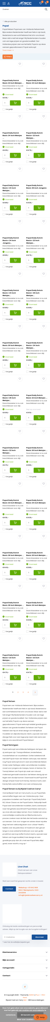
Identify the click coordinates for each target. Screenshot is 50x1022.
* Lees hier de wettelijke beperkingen (16, 942)
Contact (9, 889)
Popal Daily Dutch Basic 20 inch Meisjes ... (13, 344)
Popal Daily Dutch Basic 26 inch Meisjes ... (13, 554)
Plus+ (38, 995)
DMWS (31, 995)
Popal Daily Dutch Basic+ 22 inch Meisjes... (34, 135)
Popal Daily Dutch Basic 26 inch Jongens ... (36, 188)
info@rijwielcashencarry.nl (29, 895)
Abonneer (39, 937)
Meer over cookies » (25, 1019)
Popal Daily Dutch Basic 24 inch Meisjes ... (36, 83)
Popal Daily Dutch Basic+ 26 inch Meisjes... (34, 293)
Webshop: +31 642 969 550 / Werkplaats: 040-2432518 (28, 890)
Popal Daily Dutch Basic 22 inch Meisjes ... (13, 81)
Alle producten (10, 21)
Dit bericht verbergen (30, 1015)
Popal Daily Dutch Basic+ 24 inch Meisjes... (11, 188)
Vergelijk (8, 109)
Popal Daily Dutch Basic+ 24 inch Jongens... (11, 240)
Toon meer (8, 50)
